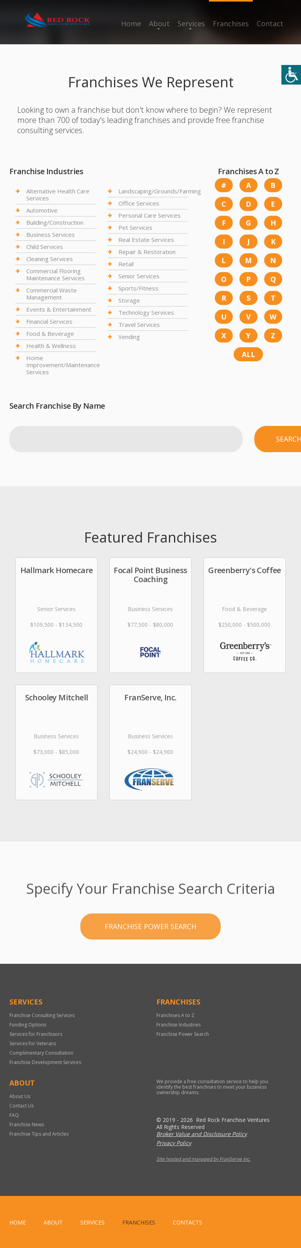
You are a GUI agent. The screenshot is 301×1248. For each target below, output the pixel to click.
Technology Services (146, 312)
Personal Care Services (149, 215)
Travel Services (139, 324)
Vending (129, 337)
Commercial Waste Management (51, 293)
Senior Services (139, 276)
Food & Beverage (50, 333)
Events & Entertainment (58, 309)
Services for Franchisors (35, 1034)
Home (131, 23)
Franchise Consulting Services (41, 1015)
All (248, 354)
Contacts (187, 1222)
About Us (19, 1096)
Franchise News (26, 1124)
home (17, 1222)
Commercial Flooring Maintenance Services (55, 274)
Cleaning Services (49, 259)
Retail (126, 264)
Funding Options (27, 1024)
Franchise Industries (178, 1024)
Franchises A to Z (175, 1015)
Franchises (231, 23)
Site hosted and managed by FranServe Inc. (203, 1159)
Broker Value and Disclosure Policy (201, 1134)
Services (191, 23)
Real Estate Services (146, 239)
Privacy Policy (173, 1143)
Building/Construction (54, 222)
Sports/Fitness (138, 288)
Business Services (50, 234)
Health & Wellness (51, 346)
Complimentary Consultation (41, 1053)
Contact (270, 23)
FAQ (14, 1115)
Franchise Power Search (150, 947)
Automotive (42, 210)
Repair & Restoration (147, 252)
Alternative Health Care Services (57, 195)
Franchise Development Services (45, 1062)
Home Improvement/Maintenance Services (63, 365)
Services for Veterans (32, 1043)
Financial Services (49, 321)
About (159, 23)
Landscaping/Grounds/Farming (159, 191)
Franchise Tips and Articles (39, 1134)
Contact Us (21, 1105)
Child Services (44, 247)
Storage (129, 300)
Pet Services (135, 227)
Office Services (138, 203)
